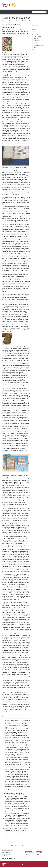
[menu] (4, 12)
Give (33, 49)
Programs (34, 29)
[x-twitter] (5, 859)
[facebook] (3, 859)
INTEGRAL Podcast (37, 36)
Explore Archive (37, 40)
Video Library (36, 42)
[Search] (38, 12)
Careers (27, 856)
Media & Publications (17, 20)
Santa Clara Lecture (37, 43)
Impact (33, 32)
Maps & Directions (6, 854)
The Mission (39, 851)
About (33, 51)
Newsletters (36, 47)
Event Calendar (39, 852)
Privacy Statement (29, 852)
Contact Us (34, 52)
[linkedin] (7, 859)
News (37, 854)
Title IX (26, 854)
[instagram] (12, 859)
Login (26, 857)
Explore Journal (25, 20)
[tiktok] (14, 859)
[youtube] (10, 859)
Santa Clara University (12, 845)
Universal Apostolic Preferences (39, 45)
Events (33, 31)
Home (3, 20)
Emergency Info (28, 851)
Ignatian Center (9, 20)
